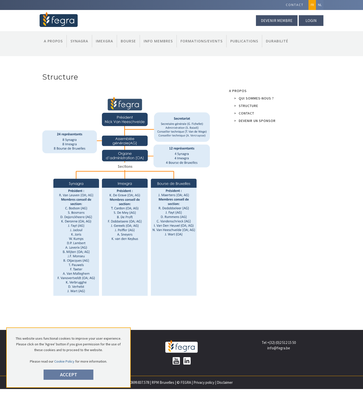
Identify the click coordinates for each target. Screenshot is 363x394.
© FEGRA (184, 382)
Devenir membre (277, 20)
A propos (53, 41)
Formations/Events (202, 41)
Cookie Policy (64, 361)
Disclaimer (225, 382)
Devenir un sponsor (255, 120)
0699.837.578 (139, 382)
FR (312, 5)
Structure (246, 105)
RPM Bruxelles (163, 382)
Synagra (79, 41)
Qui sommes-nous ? (254, 98)
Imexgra (104, 41)
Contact (294, 5)
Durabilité (277, 41)
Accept (68, 374)
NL (320, 5)
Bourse (128, 41)
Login (311, 20)
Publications (244, 41)
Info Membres (158, 41)
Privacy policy (203, 382)
